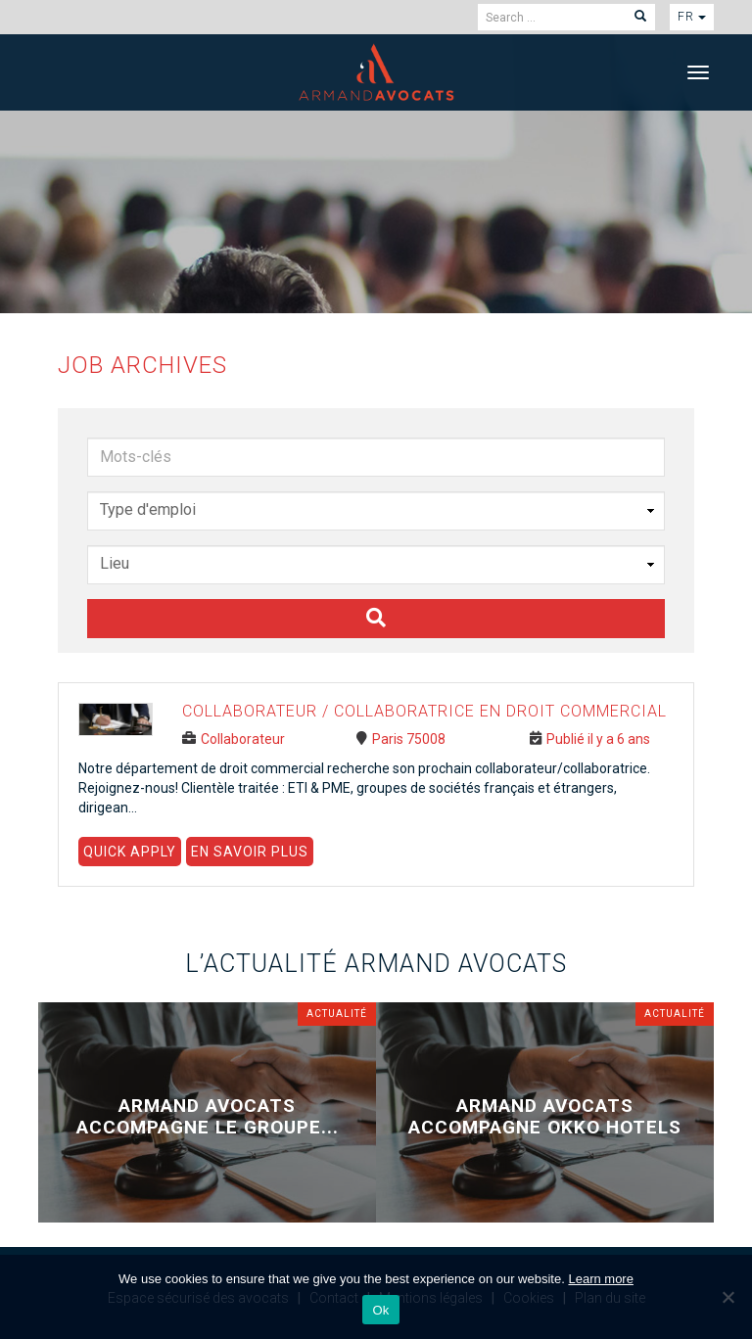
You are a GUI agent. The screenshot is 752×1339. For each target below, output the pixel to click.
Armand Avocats (376, 72)
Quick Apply (129, 851)
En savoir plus (249, 851)
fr (692, 16)
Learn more (600, 1278)
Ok (380, 1310)
